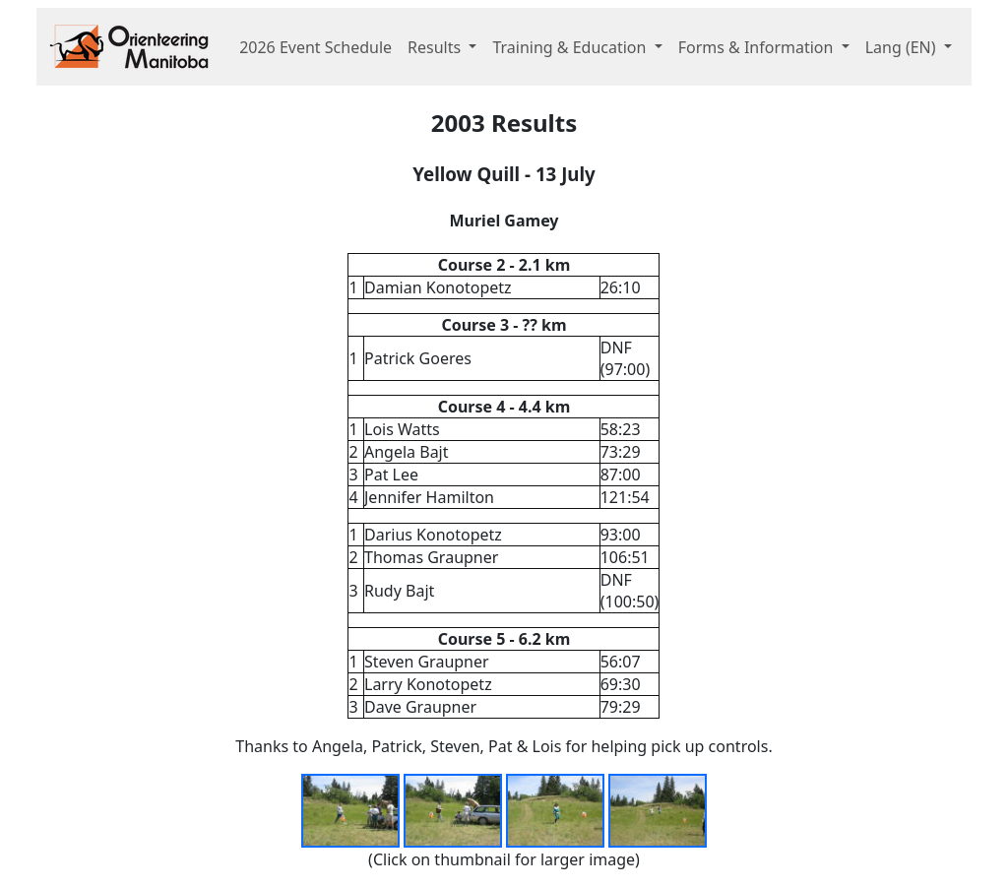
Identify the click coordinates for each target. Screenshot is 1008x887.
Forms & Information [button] (758, 47)
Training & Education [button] (571, 47)
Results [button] (436, 47)
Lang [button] (902, 47)
